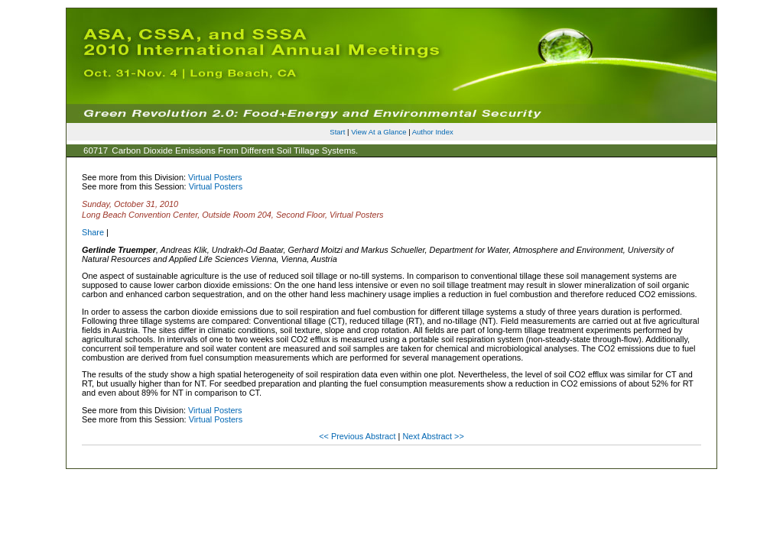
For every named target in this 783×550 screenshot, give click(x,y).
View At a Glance (378, 132)
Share (93, 232)
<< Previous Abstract (358, 436)
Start (337, 132)
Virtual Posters (215, 177)
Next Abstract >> (432, 436)
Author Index (432, 132)
